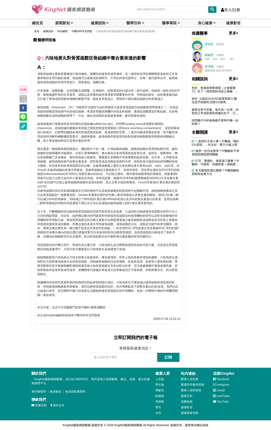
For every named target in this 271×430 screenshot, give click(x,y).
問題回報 (23, 98)
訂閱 (168, 357)
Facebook (221, 379)
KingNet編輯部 (55, 315)
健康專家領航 (189, 412)
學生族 (159, 384)
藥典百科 (187, 395)
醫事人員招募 (189, 379)
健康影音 (233, 23)
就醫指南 (187, 401)
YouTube (221, 401)
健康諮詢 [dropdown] (98, 23)
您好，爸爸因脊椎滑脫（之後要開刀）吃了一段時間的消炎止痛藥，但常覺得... (215, 89)
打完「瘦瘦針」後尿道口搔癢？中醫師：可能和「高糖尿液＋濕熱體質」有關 (215, 162)
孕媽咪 (159, 401)
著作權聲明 (38, 391)
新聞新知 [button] (62, 23)
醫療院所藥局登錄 (192, 384)
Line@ (219, 390)
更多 (233, 33)
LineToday (221, 395)
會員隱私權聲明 (75, 391)
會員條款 (55, 391)
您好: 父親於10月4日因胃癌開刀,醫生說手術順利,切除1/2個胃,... (214, 100)
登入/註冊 (230, 10)
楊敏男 (209, 55)
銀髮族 (159, 395)
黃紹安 (209, 44)
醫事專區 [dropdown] (169, 23)
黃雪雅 (209, 66)
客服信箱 (39, 405)
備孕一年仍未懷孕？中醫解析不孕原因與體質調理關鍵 (215, 152)
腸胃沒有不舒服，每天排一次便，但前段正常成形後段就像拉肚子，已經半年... (215, 111)
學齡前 (159, 390)
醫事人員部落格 (191, 390)
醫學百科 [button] (133, 23)
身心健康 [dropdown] (205, 23)
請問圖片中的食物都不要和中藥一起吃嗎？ (215, 122)
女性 (158, 412)
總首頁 (37, 23)
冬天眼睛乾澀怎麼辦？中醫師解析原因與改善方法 (215, 172)
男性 (158, 407)
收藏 (23, 89)
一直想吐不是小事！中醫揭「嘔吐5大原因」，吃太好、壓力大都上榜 (215, 143)
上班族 (159, 379)
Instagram (221, 384)
